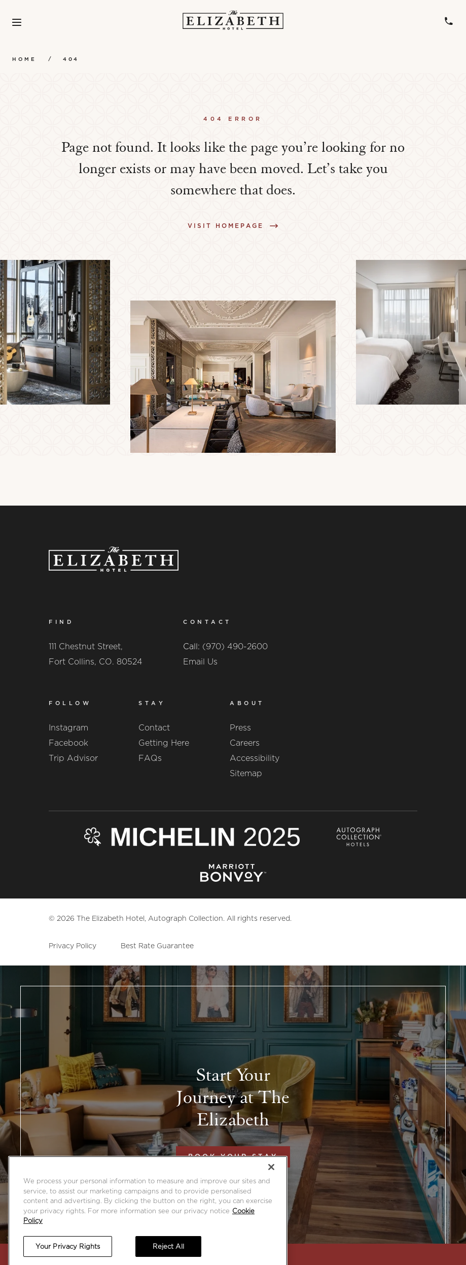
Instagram (68, 728)
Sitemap (246, 773)
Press (240, 728)
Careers (245, 743)
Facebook (68, 743)
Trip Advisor (73, 758)
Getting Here (163, 743)
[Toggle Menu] (16, 22)
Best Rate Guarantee (157, 946)
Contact (154, 728)
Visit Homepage (226, 225)
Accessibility (254, 758)
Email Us (200, 662)
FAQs (150, 758)
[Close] (271, 1204)
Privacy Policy (72, 946)
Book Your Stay (233, 1156)
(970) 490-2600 (235, 646)
